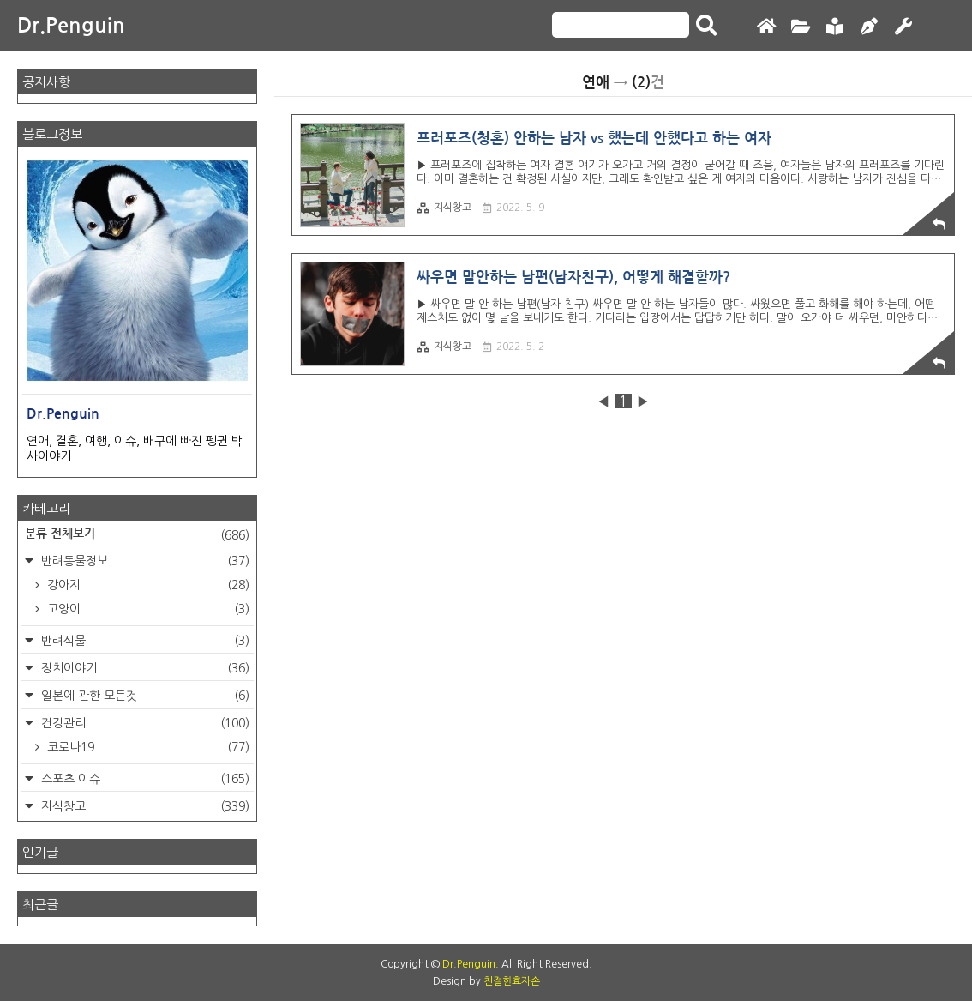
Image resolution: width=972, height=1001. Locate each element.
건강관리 (143, 723)
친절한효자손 (511, 981)
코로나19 (146, 747)
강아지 (146, 585)
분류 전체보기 (137, 535)
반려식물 (143, 640)
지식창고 (444, 208)
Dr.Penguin (71, 25)
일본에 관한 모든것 (143, 695)
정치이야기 (143, 668)
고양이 (146, 609)
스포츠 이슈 (143, 779)
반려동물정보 (143, 561)
